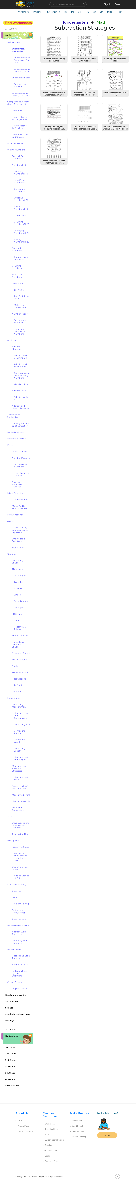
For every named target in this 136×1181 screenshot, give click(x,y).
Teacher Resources (50, 1115)
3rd (79, 12)
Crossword (76, 1121)
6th (101, 12)
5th (94, 12)
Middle (110, 12)
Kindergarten (53, 12)
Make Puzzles (79, 1113)
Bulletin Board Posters (53, 1140)
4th (87, 12)
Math (46, 1134)
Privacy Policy (23, 1126)
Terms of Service (24, 1131)
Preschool (38, 12)
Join (107, 1135)
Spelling (47, 1156)
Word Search (76, 1126)
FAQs (19, 1121)
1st (65, 12)
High (120, 12)
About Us (22, 1113)
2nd (72, 12)
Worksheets (23, 12)
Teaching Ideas (50, 1129)
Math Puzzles (77, 1131)
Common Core (50, 1161)
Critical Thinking (78, 1137)
